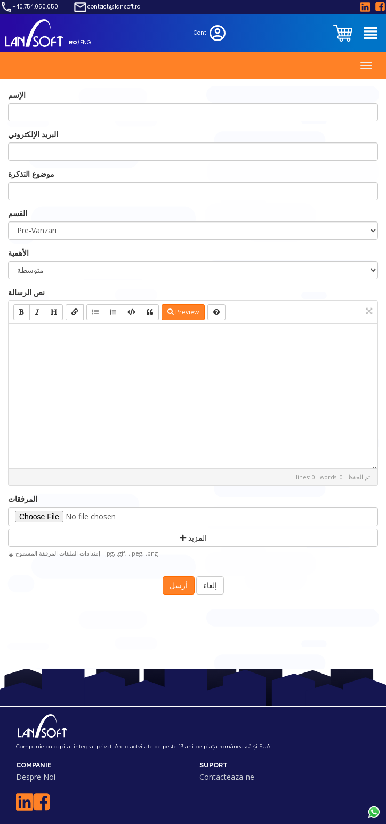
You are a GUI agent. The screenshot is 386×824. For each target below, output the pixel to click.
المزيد (193, 538)
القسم (17, 213)
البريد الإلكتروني (33, 134)
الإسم (17, 95)
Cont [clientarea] (210, 33)
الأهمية (18, 253)
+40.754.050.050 (35, 7)
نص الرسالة (26, 292)
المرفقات (22, 499)
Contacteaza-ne (226, 777)
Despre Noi (35, 777)
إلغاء (210, 585)
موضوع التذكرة (31, 174)
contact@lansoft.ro (113, 7)
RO (73, 42)
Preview (183, 311)
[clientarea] (344, 33)
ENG (85, 42)
